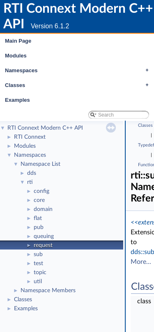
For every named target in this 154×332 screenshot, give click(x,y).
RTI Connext (30, 137)
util (38, 281)
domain (43, 209)
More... (141, 262)
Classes (79, 85)
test (38, 263)
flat (38, 218)
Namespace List (40, 164)
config (41, 191)
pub (39, 227)
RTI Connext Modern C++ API (45, 128)
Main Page (18, 41)
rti (30, 182)
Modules (16, 56)
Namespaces (79, 70)
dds (31, 173)
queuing (44, 236)
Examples (17, 100)
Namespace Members (48, 290)
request (43, 245)
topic (40, 272)
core (39, 200)
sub (38, 254)
